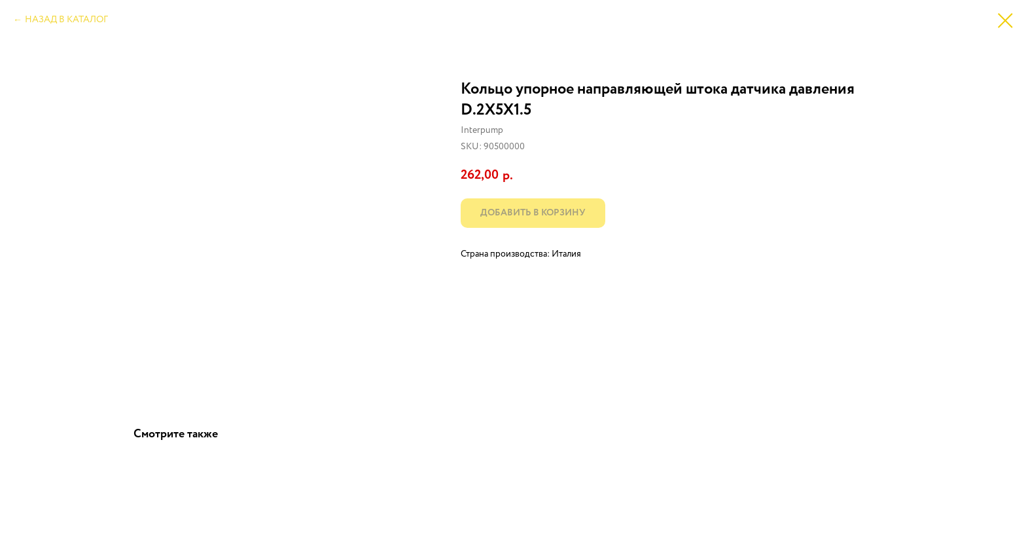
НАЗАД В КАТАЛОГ (66, 19)
